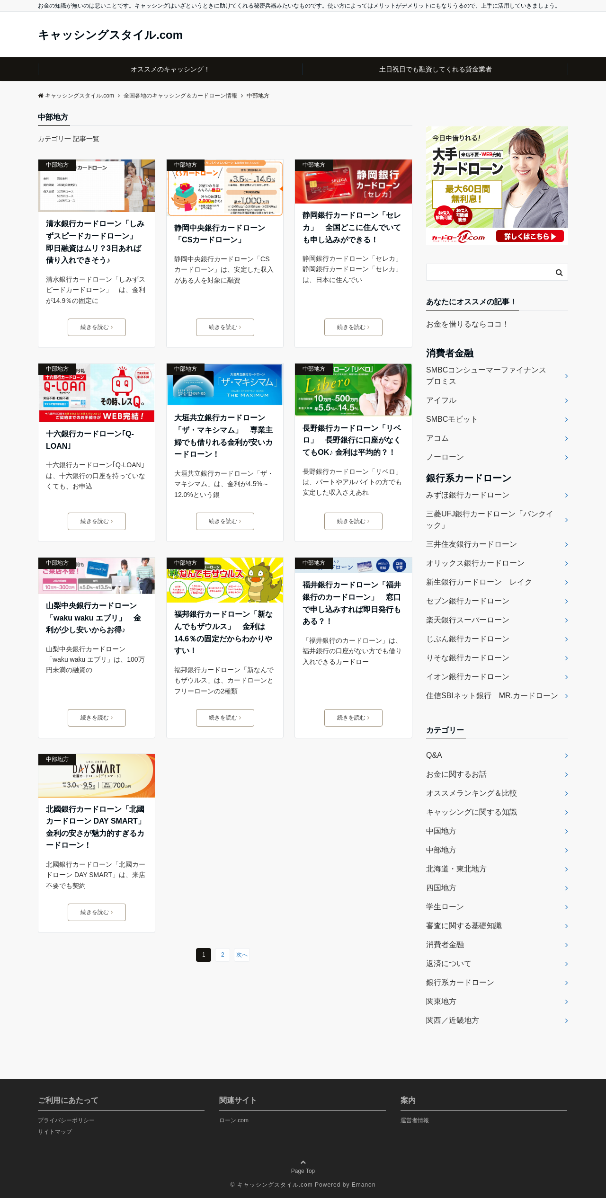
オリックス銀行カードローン (475, 563)
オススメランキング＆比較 (471, 793)
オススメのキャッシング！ (170, 69)
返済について (449, 963)
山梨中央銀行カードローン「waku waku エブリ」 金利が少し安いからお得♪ (93, 618)
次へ (242, 954)
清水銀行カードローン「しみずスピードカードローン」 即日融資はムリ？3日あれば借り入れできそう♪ (95, 242)
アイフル (441, 400)
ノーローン (445, 457)
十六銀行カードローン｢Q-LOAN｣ (90, 440)
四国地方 (441, 888)
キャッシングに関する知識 (471, 812)
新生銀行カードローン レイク (479, 582)
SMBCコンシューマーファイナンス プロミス (490, 375)
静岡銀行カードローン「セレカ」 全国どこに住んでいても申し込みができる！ (352, 227)
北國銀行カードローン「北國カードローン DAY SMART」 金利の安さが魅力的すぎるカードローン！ (96, 827)
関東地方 (441, 1001)
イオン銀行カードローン (467, 677)
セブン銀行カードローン (467, 601)
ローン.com (234, 1120)
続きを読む (96, 327)
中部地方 (57, 164)
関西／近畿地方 (452, 1020)
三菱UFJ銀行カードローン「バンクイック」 (489, 519)
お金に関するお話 (456, 774)
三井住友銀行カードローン (471, 544)
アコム (437, 438)
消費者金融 (445, 945)
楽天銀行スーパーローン (467, 620)
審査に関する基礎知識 (464, 926)
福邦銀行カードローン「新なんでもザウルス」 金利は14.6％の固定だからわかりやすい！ (223, 632)
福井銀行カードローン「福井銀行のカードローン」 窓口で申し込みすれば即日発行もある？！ (352, 603)
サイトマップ (55, 1131)
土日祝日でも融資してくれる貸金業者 (435, 69)
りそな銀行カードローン (467, 658)
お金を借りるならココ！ (467, 324)
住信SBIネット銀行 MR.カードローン (492, 696)
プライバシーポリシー (66, 1120)
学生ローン (445, 907)
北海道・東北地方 (456, 869)
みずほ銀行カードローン (467, 495)
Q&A (434, 755)
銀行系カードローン (460, 982)
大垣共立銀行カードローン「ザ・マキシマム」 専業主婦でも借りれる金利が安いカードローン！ (223, 436)
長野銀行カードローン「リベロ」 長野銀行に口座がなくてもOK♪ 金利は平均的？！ (352, 440)
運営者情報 (415, 1120)
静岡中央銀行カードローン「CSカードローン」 (219, 234)
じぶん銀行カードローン (467, 639)
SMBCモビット (452, 419)
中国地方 (441, 831)
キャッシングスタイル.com (110, 35)
